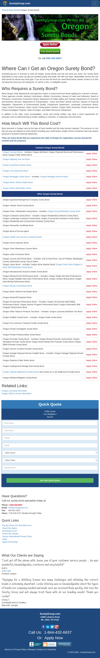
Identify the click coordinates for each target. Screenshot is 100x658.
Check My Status (9, 528)
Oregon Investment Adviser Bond (17, 165)
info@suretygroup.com (18, 508)
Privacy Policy (20, 649)
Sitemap (31, 649)
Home (4, 10)
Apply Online (91, 153)
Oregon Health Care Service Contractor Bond (22, 237)
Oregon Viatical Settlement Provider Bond (21, 372)
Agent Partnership (10, 542)
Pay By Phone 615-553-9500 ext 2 (17, 525)
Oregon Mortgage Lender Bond (16, 177)
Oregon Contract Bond (12, 152)
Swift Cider (6, 571)
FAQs (4, 539)
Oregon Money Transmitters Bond (17, 286)
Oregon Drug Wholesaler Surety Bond (64, 211)
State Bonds (14, 10)
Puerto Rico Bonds (10, 534)
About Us (9, 649)
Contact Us (41, 649)
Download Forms (9, 531)
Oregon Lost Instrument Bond (15, 171)
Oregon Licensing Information (14, 391)
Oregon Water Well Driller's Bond (17, 188)
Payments (52, 649)
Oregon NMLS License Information (17, 393)
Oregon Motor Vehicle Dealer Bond (18, 182)
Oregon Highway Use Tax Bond (16, 159)
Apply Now (53, 638)
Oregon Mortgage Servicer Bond (54, 177)
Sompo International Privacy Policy (17, 536)
